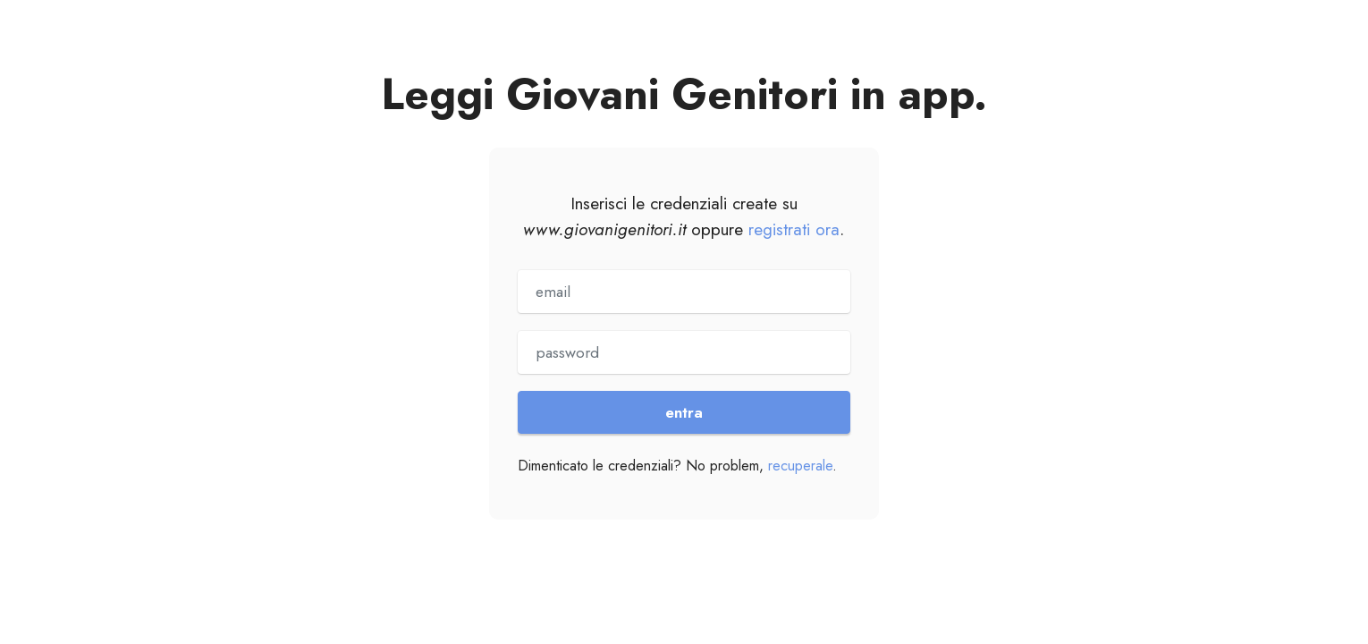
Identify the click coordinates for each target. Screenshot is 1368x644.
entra (684, 412)
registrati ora (794, 229)
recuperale (800, 465)
